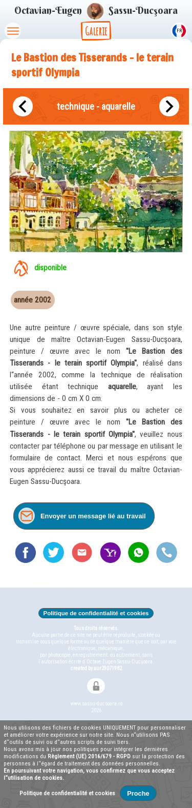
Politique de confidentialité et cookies (96, 613)
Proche (138, 793)
